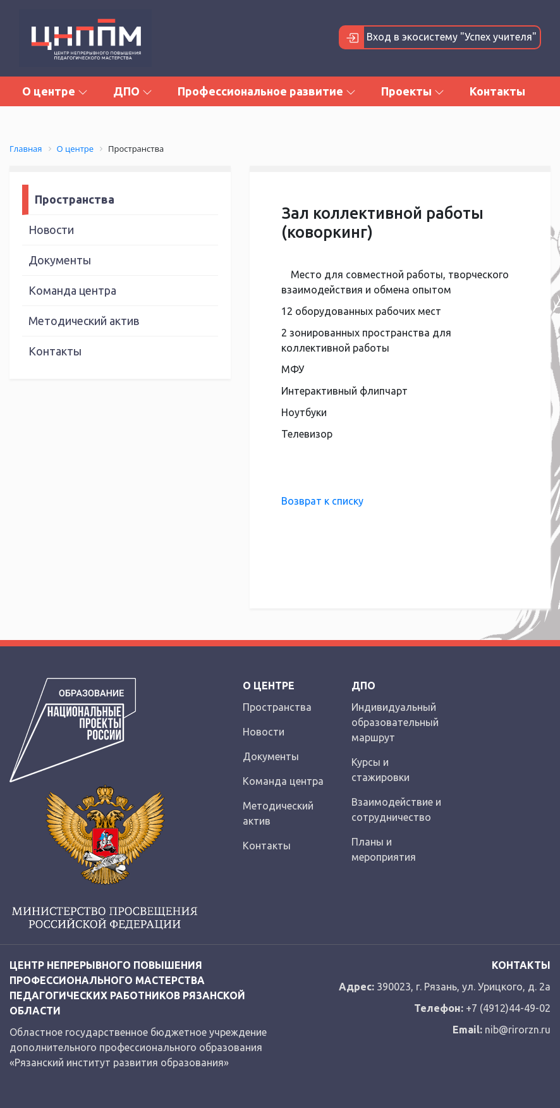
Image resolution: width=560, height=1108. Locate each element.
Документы (59, 260)
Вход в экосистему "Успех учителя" (438, 37)
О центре (55, 91)
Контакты (497, 91)
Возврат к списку (322, 501)
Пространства (74, 199)
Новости (51, 229)
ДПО (132, 91)
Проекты (412, 91)
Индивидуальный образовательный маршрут (395, 722)
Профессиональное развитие (267, 91)
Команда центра (72, 290)
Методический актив (83, 320)
